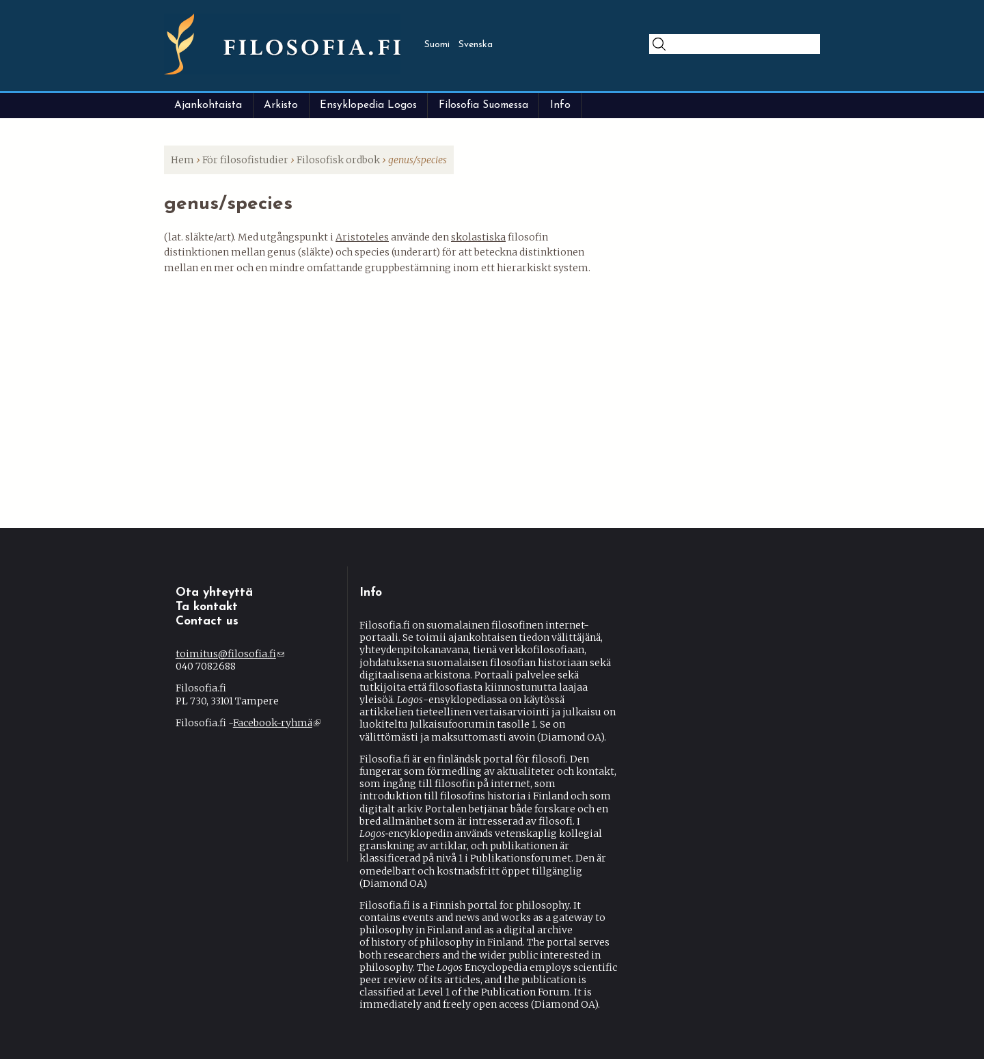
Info (560, 105)
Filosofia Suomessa (483, 105)
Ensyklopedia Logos (368, 105)
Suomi (437, 45)
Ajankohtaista (208, 105)
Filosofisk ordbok (338, 160)
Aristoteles (362, 237)
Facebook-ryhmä (276, 723)
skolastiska (478, 237)
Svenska (476, 45)
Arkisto (281, 105)
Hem (182, 160)
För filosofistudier (245, 160)
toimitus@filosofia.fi (230, 654)
